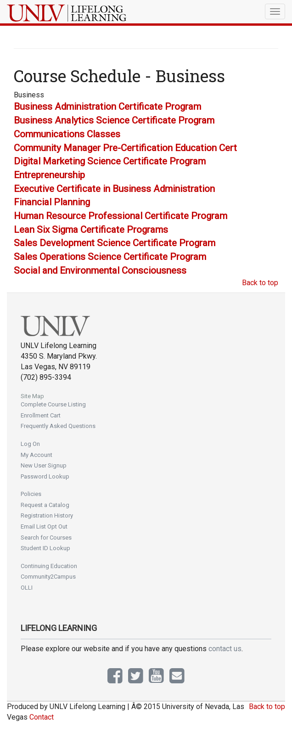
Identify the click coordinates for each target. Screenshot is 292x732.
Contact (41, 717)
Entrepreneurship (49, 174)
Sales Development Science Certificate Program (114, 242)
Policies (31, 493)
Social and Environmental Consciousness (100, 270)
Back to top (260, 282)
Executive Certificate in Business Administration (114, 188)
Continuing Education (49, 566)
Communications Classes (67, 134)
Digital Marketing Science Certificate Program (110, 161)
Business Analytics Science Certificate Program (114, 120)
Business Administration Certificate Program (107, 106)
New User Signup (44, 465)
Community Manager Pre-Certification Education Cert (125, 147)
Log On (30, 443)
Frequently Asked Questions (58, 425)
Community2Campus (48, 576)
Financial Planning (52, 202)
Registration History (47, 515)
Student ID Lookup (45, 548)
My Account (36, 454)
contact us (224, 648)
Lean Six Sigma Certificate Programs (91, 229)
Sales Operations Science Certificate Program (110, 256)
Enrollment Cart (41, 415)
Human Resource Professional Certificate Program (120, 215)
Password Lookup (45, 476)
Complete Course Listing (53, 404)
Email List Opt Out (44, 526)
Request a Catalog (45, 504)
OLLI (27, 587)
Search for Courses (46, 537)
